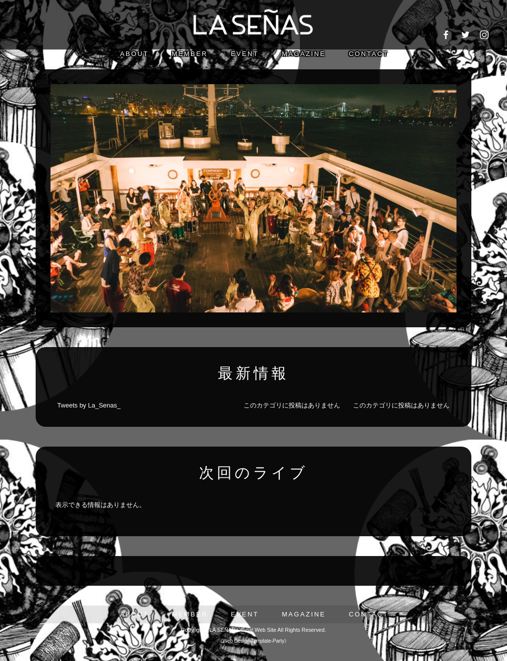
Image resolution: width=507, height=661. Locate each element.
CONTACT (368, 53)
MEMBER (190, 53)
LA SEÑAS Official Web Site (242, 630)
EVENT (244, 53)
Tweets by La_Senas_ (89, 405)
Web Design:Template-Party (253, 641)
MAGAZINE (304, 53)
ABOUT (134, 53)
